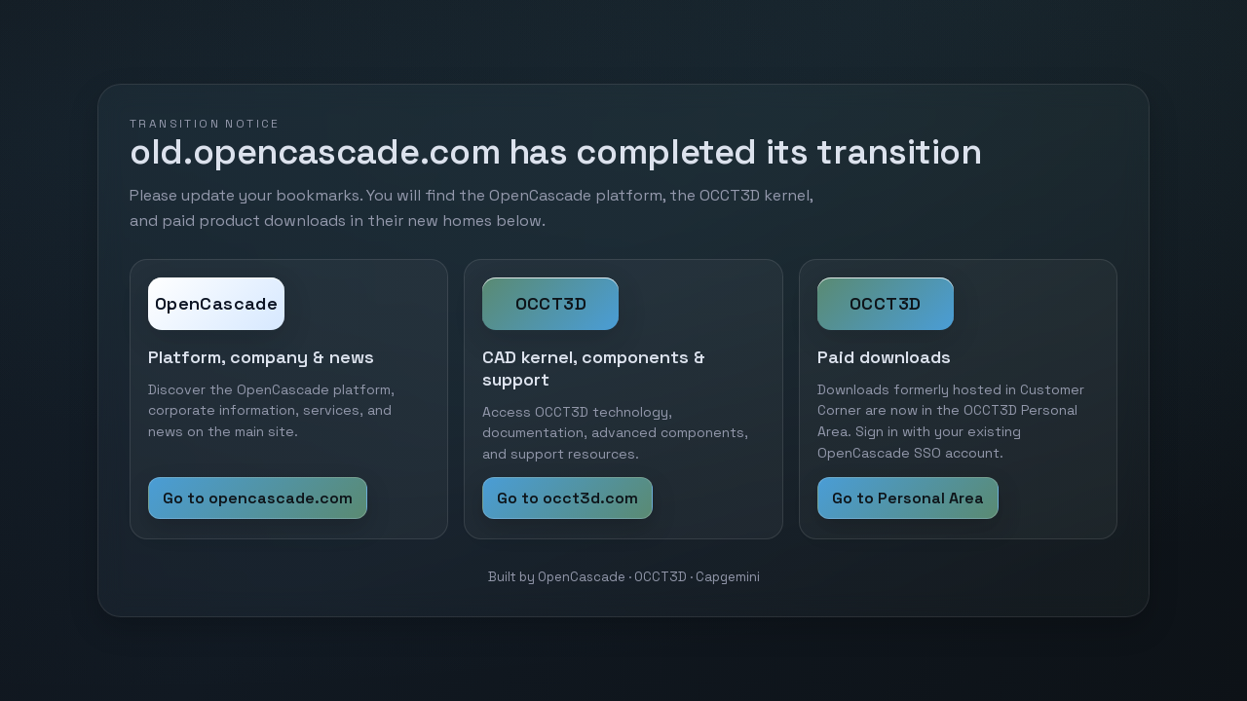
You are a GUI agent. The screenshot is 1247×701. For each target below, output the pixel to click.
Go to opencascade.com (258, 498)
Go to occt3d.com (567, 498)
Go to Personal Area (908, 498)
